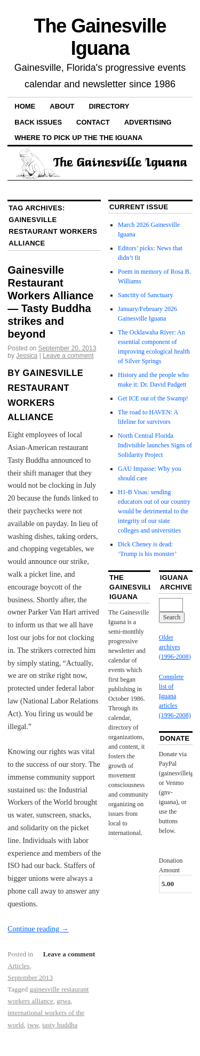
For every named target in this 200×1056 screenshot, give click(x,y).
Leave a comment (68, 355)
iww (33, 1025)
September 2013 (30, 977)
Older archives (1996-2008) (175, 647)
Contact (93, 122)
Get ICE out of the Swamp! (153, 398)
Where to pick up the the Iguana (78, 138)
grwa (63, 1001)
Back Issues (38, 122)
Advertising (148, 122)
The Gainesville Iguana (100, 37)
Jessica (26, 355)
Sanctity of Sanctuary (145, 295)
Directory (109, 106)
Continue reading (37, 929)
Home (24, 106)
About (62, 106)
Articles (18, 966)
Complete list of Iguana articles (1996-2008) (175, 696)
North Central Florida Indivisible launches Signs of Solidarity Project (155, 445)
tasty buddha (59, 1025)
